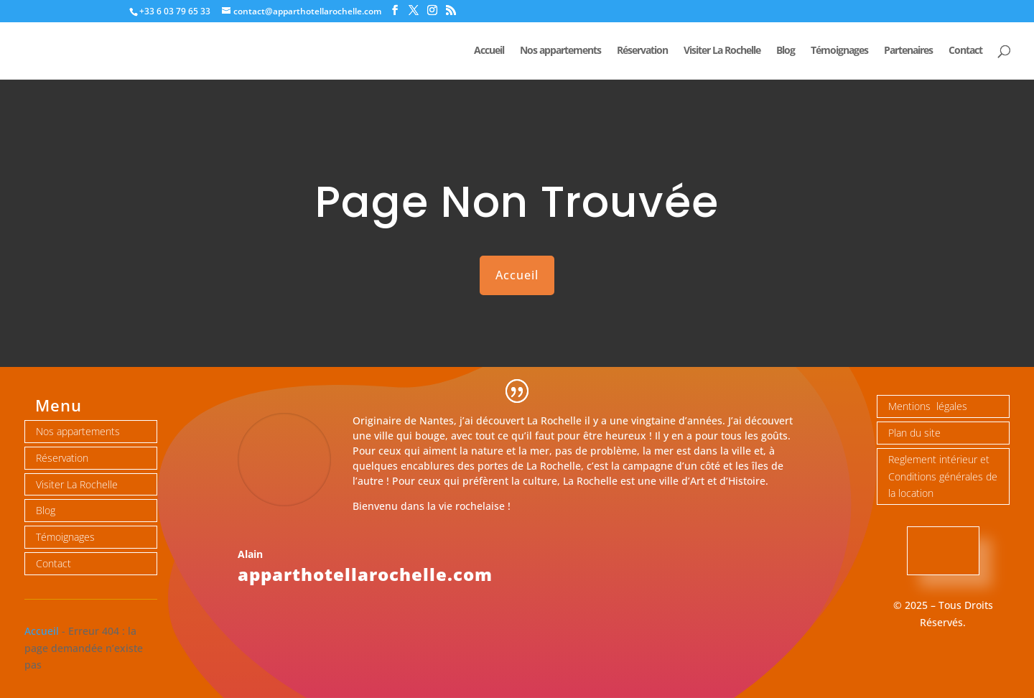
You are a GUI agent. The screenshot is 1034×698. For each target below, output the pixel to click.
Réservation (642, 51)
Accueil (489, 51)
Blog (785, 51)
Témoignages (839, 51)
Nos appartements (560, 51)
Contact (965, 51)
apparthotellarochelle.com (365, 574)
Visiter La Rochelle (722, 51)
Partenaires (908, 51)
